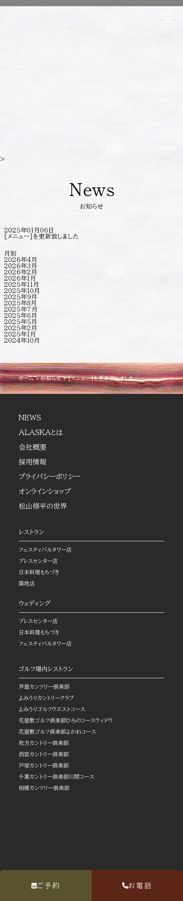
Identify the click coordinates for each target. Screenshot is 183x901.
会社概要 (33, 447)
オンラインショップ (50, 491)
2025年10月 (22, 291)
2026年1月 (20, 278)
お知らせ (50, 378)
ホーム (26, 378)
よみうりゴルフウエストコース (58, 709)
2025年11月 (21, 284)
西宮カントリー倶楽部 (49, 754)
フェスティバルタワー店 (45, 550)
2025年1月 (20, 334)
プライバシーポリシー (50, 476)
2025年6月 (20, 315)
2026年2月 (20, 272)
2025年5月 (20, 322)
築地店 (27, 583)
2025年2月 (20, 328)
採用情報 (33, 461)
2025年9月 (20, 297)
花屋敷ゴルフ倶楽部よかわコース (63, 732)
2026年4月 (20, 259)
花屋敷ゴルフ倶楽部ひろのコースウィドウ (71, 720)
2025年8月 (20, 303)
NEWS (30, 417)
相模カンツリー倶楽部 (50, 788)
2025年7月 (21, 309)
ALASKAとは (41, 432)
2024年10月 (22, 340)
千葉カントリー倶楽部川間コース (62, 777)
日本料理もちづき (39, 572)
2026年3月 (20, 266)
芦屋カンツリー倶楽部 (50, 687)
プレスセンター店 (38, 561)
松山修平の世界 (48, 505)
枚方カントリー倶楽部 (49, 743)
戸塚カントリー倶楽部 (49, 765)
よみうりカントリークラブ (52, 698)
